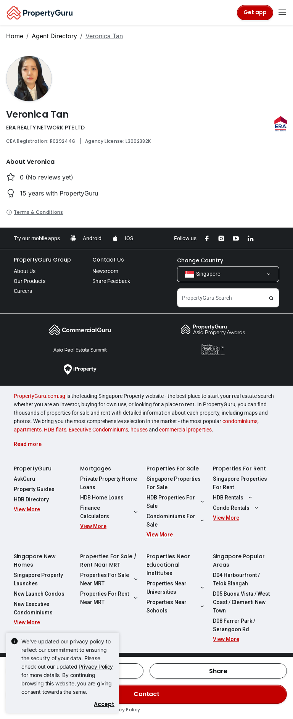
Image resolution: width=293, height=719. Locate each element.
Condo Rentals (236, 508)
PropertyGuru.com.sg (39, 396)
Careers (23, 291)
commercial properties (185, 430)
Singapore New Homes (35, 561)
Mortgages (95, 468)
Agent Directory (54, 36)
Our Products (29, 281)
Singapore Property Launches (38, 579)
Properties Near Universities (176, 587)
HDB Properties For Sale (176, 501)
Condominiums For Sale (176, 520)
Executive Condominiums (98, 430)
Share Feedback (111, 281)
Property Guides (34, 489)
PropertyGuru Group (42, 259)
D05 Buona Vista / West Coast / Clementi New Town (241, 602)
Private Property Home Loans (108, 483)
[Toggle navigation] (282, 13)
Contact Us (108, 259)
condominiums (240, 421)
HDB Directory (31, 499)
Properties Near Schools (176, 606)
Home (14, 36)
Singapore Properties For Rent (240, 483)
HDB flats (55, 430)
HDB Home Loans (102, 497)
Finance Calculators (110, 512)
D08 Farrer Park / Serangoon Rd (234, 625)
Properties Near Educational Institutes (168, 565)
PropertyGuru (33, 468)
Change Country (200, 260)
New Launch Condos (39, 594)
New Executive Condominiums (33, 608)
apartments (28, 430)
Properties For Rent (239, 468)
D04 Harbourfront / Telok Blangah (236, 579)
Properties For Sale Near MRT (110, 579)
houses (139, 430)
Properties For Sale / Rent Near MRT (108, 561)
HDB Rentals (233, 497)
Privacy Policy (96, 666)
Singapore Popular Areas (239, 561)
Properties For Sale (172, 468)
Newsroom (105, 271)
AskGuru (24, 479)
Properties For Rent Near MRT (110, 598)
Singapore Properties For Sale (173, 483)
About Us (24, 271)
